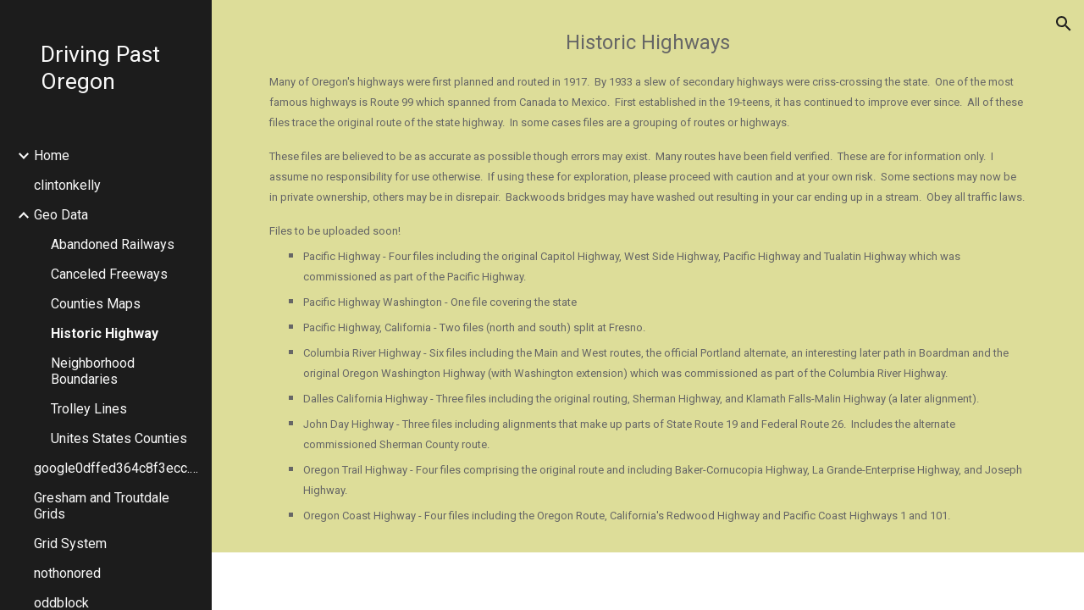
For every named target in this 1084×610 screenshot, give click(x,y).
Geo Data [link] (61, 215)
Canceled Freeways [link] (109, 274)
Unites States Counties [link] (119, 438)
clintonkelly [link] (67, 185)
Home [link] (51, 155)
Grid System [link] (70, 543)
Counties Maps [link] (96, 304)
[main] (648, 276)
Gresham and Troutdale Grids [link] (101, 506)
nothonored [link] (67, 573)
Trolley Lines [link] (89, 409)
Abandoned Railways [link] (112, 244)
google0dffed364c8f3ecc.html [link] (118, 468)
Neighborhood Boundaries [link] (93, 371)
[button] (1063, 23)
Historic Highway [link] (104, 333)
